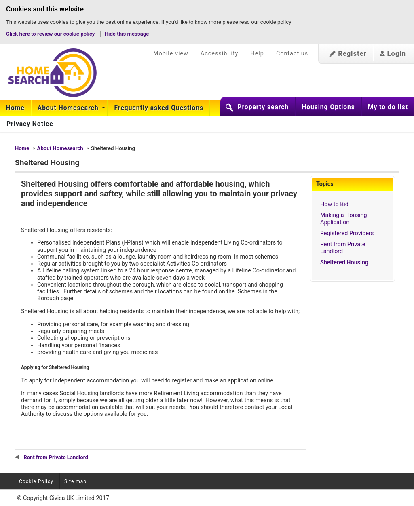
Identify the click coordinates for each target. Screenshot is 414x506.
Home (15, 108)
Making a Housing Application (343, 219)
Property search (263, 107)
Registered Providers (347, 233)
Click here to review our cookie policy (51, 34)
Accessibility (220, 53)
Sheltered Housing (344, 262)
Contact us (292, 53)
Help (257, 53)
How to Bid (334, 204)
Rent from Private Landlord (342, 248)
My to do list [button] (388, 107)
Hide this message (127, 34)
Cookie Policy (36, 481)
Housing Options (328, 107)
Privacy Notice (29, 124)
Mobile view (170, 53)
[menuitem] (15, 108)
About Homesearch (69, 108)
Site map (75, 481)
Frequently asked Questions (158, 108)
